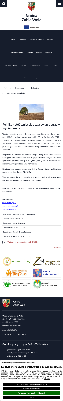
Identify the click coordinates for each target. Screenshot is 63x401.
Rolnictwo (35, 88)
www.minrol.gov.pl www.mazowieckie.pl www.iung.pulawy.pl (10, 206)
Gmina (31, 12)
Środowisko (19, 88)
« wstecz (57, 248)
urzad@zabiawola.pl (14, 325)
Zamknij (31, 397)
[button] (59, 3)
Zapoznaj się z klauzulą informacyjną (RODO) (31, 384)
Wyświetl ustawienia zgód (31, 389)
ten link (47, 379)
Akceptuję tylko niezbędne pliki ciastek (31, 393)
